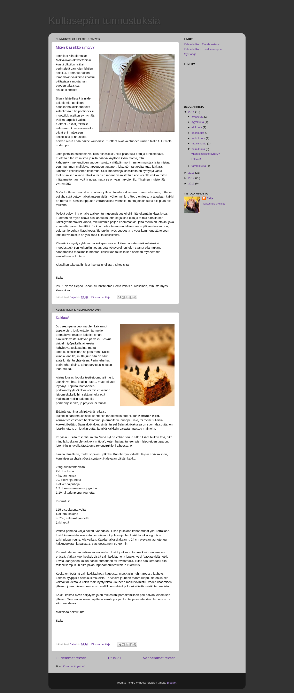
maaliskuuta (199, 143)
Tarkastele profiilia (213, 203)
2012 (191, 178)
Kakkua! (62, 318)
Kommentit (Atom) (74, 666)
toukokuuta (199, 138)
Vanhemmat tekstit (159, 658)
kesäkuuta (198, 132)
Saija (210, 198)
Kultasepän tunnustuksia (104, 20)
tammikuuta (199, 165)
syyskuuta (198, 122)
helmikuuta (199, 149)
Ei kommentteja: (101, 297)
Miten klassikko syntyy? (75, 47)
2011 (191, 183)
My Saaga (190, 54)
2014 (191, 111)
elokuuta (197, 127)
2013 (191, 172)
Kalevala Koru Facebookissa (201, 44)
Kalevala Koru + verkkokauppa (203, 49)
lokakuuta (198, 116)
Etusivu (114, 658)
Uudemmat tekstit (71, 658)
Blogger (172, 682)
